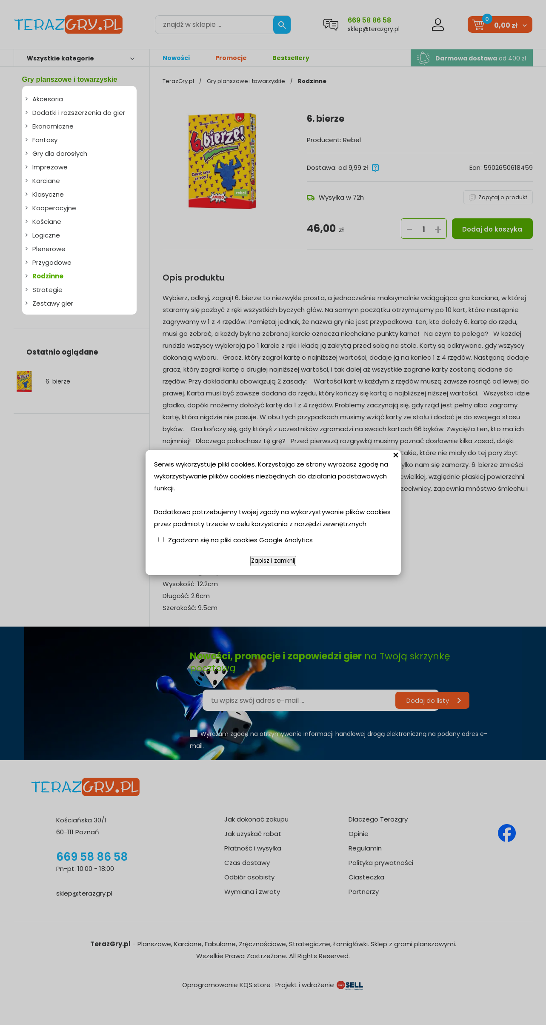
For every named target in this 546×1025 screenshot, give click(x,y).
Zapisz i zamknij (273, 561)
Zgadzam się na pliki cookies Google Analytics (240, 539)
